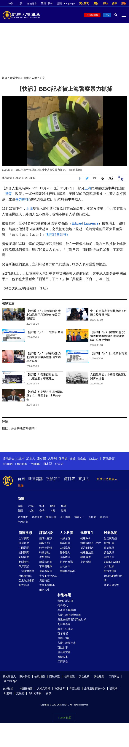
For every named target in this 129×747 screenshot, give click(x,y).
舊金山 (81, 458)
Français (21, 463)
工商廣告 (63, 661)
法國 (72, 458)
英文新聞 (84, 3)
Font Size (111, 177)
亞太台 (93, 458)
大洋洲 (52, 458)
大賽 (20, 3)
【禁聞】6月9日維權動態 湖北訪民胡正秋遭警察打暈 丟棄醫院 (43, 314)
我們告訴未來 (65, 600)
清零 (8, 194)
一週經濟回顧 (26, 571)
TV (107, 15)
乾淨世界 (60, 688)
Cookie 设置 (64, 717)
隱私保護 (54, 676)
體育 (63, 510)
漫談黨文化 (64, 652)
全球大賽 (23, 521)
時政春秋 (44, 552)
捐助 (105, 3)
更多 (48, 693)
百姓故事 (63, 647)
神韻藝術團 (26, 688)
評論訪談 (46, 533)
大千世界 (109, 566)
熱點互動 (44, 543)
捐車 (114, 3)
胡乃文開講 (86, 547)
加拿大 (30, 458)
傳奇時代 (63, 605)
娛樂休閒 (110, 533)
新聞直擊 (24, 557)
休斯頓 (63, 458)
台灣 (41, 510)
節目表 (69, 479)
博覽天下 (79, 517)
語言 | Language (66, 3)
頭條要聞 (23, 517)
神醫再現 (85, 557)
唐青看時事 (45, 571)
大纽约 (19, 458)
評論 (31, 505)
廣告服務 (99, 676)
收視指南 (39, 676)
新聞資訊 (15, 77)
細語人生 (44, 589)
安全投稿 (84, 676)
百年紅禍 (63, 633)
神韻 (10, 3)
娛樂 (63, 505)
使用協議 (69, 676)
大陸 (26, 77)
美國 (20, 510)
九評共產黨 (64, 624)
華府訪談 (24, 566)
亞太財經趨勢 (26, 580)
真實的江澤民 (65, 628)
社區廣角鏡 (25, 575)
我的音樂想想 (112, 585)
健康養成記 (86, 552)
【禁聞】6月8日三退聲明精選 (44, 332)
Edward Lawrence (85, 223)
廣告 (95, 3)
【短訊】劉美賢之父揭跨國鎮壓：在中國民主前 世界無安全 (44, 395)
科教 (52, 510)
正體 (43, 3)
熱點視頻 (37, 517)
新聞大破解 (45, 561)
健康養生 (87, 533)
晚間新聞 (24, 552)
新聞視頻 (25, 533)
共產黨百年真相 (67, 610)
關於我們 (25, 676)
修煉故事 (63, 656)
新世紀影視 (35, 693)
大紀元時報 (43, 688)
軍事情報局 (45, 566)
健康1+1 (85, 538)
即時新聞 (51, 517)
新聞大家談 (45, 538)
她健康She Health (90, 543)
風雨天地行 (64, 638)
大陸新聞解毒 (47, 585)
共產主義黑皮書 (67, 642)
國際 (20, 505)
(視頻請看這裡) (56, 234)
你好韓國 (109, 547)
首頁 (4, 77)
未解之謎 (65, 538)
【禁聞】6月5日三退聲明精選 (108, 353)
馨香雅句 (65, 552)
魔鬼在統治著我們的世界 (72, 619)
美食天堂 (109, 552)
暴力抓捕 (22, 199)
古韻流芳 (65, 547)
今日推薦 (65, 517)
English (7, 463)
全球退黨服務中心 (94, 688)
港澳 (41, 505)
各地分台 (32, 3)
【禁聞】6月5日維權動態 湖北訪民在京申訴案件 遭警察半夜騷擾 (43, 357)
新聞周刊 (24, 561)
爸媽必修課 (66, 561)
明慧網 (113, 688)
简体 (50, 3)
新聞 (21, 499)
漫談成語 (65, 557)
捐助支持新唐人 (107, 479)
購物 (123, 3)
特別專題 (64, 595)
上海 (88, 188)
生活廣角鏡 (110, 538)
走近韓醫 (85, 561)
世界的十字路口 (48, 575)
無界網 (20, 693)
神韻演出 (105, 517)
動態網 (8, 693)
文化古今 (65, 566)
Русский (34, 463)
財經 (52, 505)
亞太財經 (24, 585)
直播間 (84, 479)
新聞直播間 (92, 15)
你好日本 (109, 543)
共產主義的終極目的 (69, 614)
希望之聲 (74, 688)
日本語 (47, 463)
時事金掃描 (45, 547)
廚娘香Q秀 (110, 571)
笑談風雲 (65, 543)
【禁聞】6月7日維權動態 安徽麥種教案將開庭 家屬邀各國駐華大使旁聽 (107, 336)
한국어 (59, 463)
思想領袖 (44, 557)
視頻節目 (53, 479)
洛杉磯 (41, 458)
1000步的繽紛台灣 (113, 578)
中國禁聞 (24, 547)
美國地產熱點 (67, 571)
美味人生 (109, 557)
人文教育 (66, 533)
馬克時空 (44, 580)
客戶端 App (10, 681)
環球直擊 (24, 543)
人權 (34, 77)
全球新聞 (24, 538)
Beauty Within (112, 561)
